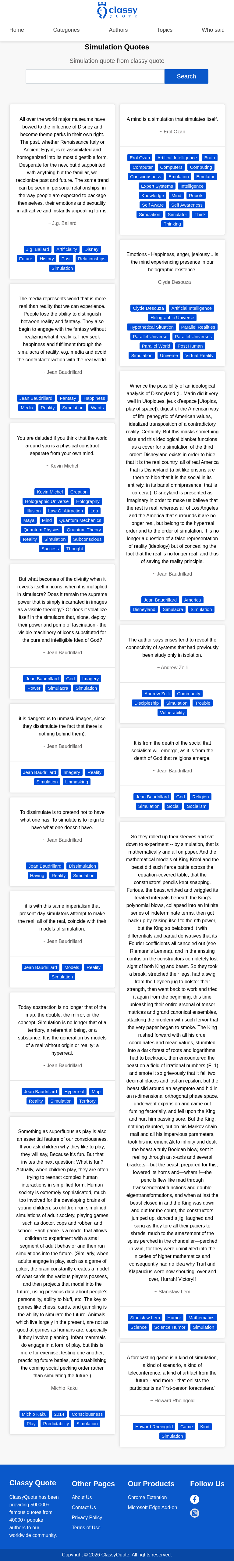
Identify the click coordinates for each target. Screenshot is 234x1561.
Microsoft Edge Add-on (152, 1507)
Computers (171, 167)
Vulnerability (172, 712)
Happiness (94, 398)
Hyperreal (74, 1091)
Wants (97, 407)
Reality (48, 407)
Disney (91, 249)
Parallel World (156, 346)
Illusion (34, 510)
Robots (196, 195)
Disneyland (144, 609)
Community (188, 693)
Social (173, 806)
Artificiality (66, 249)
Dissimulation (82, 866)
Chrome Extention (147, 1497)
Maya (29, 520)
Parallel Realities (198, 327)
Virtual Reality (200, 355)
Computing (201, 167)
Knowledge (152, 195)
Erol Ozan (140, 157)
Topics (164, 30)
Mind (47, 520)
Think (200, 214)
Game (186, 1426)
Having (37, 875)
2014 (59, 1414)
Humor (174, 1317)
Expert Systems (157, 186)
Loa (94, 510)
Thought (74, 548)
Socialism (196, 806)
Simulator (177, 214)
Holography (88, 501)
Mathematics (201, 1317)
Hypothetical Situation (151, 327)
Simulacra (58, 688)
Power (34, 688)
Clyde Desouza (148, 308)
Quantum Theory (84, 529)
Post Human (190, 346)
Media (27, 407)
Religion (200, 796)
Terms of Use (86, 1527)
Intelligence (192, 186)
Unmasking (76, 781)
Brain (209, 157)
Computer (143, 167)
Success (50, 548)
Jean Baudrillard (36, 398)
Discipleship (146, 703)
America (192, 599)
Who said (213, 30)
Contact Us (84, 1507)
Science (138, 1327)
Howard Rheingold (154, 1426)
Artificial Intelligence (191, 308)
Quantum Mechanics (80, 520)
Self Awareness (187, 205)
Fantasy (68, 398)
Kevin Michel (50, 491)
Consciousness (87, 1414)
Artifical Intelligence (177, 157)
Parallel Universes (193, 336)
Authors (118, 30)
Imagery (90, 678)
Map (96, 1091)
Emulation (178, 176)
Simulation (62, 268)
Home (16, 30)
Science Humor (170, 1327)
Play (31, 1423)
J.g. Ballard (37, 249)
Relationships (91, 258)
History (47, 258)
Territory (87, 1101)
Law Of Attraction (65, 510)
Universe (169, 355)
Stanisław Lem (145, 1317)
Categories (66, 30)
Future (25, 258)
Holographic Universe (47, 501)
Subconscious (87, 539)
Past (66, 258)
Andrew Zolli (157, 693)
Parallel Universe (150, 336)
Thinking (172, 223)
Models (71, 967)
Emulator (205, 176)
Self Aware (153, 205)
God (70, 678)
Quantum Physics (41, 529)
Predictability (56, 1423)
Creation (79, 491)
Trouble (202, 703)
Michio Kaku (34, 1414)
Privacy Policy (87, 1517)
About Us (82, 1497)
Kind (204, 1426)
